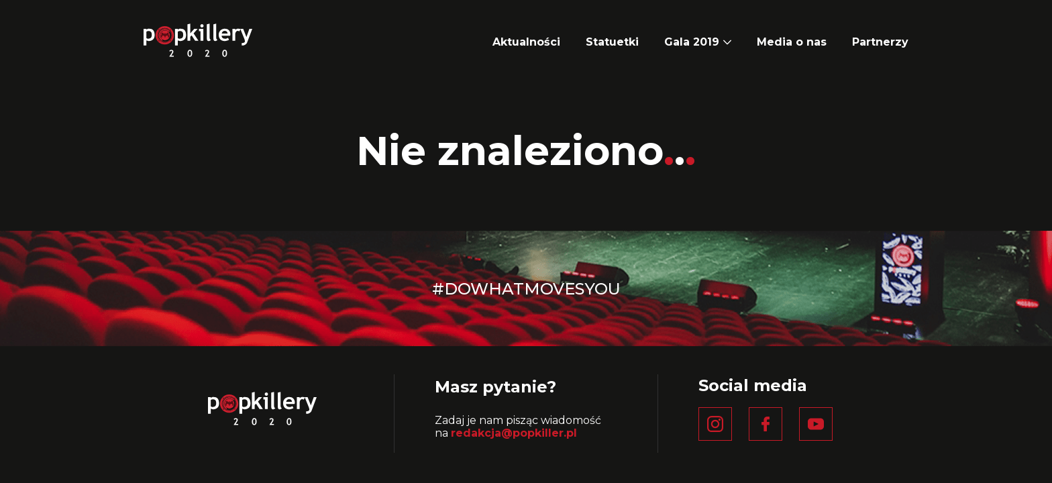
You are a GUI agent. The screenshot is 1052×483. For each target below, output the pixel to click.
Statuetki (612, 42)
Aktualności (526, 42)
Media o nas (792, 42)
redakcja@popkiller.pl (514, 433)
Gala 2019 (691, 42)
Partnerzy (880, 42)
